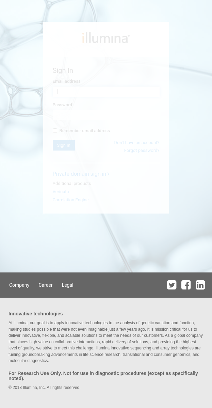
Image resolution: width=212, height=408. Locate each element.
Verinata (61, 191)
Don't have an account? (136, 142)
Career (45, 285)
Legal (68, 285)
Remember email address (81, 130)
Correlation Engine (71, 199)
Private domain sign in (81, 174)
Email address (67, 81)
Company (19, 285)
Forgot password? (142, 150)
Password (62, 104)
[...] (55, 130)
